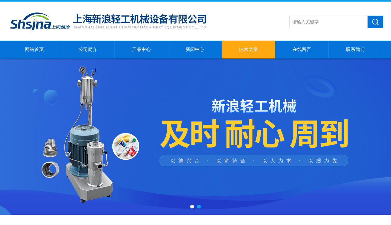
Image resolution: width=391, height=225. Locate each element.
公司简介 (88, 49)
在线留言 (301, 49)
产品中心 (141, 49)
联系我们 (355, 49)
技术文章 (248, 49)
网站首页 (34, 49)
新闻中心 (194, 49)
